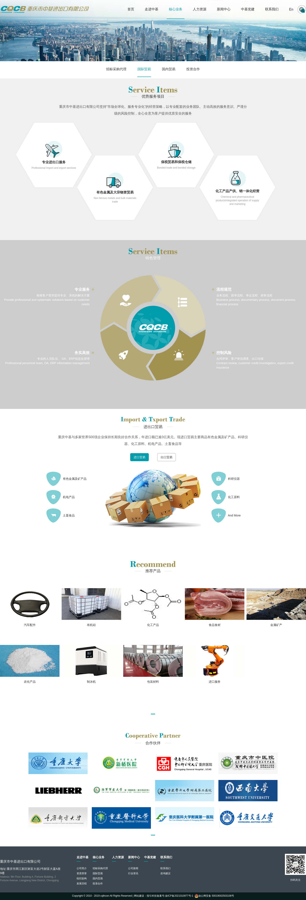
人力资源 (199, 9)
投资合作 (193, 69)
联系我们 (272, 9)
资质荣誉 (82, 873)
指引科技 (152, 895)
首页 (130, 9)
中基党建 (248, 9)
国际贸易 (144, 69)
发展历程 (82, 883)
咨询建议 (165, 873)
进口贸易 (139, 457)
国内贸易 (168, 69)
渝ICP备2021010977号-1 (179, 895)
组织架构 (82, 878)
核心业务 (175, 9)
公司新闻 (133, 868)
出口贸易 (166, 457)
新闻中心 (223, 9)
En (291, 9)
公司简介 (82, 868)
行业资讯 (133, 873)
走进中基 (151, 9)
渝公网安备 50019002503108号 (214, 895)
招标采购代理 (116, 69)
